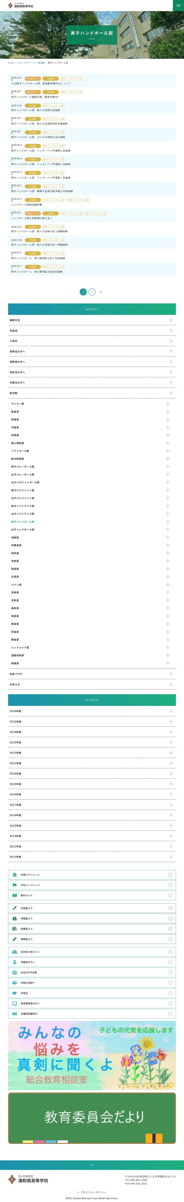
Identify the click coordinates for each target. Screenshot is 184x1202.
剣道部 (16, 419)
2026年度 (17, 711)
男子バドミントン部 (24, 490)
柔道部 (16, 411)
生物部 (16, 561)
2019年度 (17, 784)
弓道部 (16, 427)
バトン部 (18, 584)
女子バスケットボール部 (27, 482)
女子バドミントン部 (24, 498)
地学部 (16, 553)
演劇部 (16, 537)
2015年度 (17, 825)
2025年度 (17, 721)
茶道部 (16, 631)
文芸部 (16, 576)
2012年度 (17, 856)
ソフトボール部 (22, 450)
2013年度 (17, 846)
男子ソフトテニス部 (24, 506)
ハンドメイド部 (22, 647)
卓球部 (16, 435)
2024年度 (17, 731)
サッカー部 (19, 403)
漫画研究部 (19, 655)
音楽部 (16, 592)
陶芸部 (16, 616)
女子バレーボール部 (24, 474)
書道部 (16, 623)
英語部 (16, 568)
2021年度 (17, 763)
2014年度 (17, 836)
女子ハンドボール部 (24, 529)
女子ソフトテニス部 (24, 513)
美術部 (16, 608)
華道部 (16, 639)
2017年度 (17, 804)
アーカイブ (92, 700)
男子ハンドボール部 (24, 521)
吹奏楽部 (18, 545)
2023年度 (17, 742)
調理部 (16, 663)
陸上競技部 (19, 443)
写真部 (16, 600)
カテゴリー (92, 309)
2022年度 (17, 752)
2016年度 (17, 815)
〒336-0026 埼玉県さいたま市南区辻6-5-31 (149, 1176)
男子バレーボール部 (24, 466)
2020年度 (17, 773)
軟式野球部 (19, 458)
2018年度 (17, 794)
